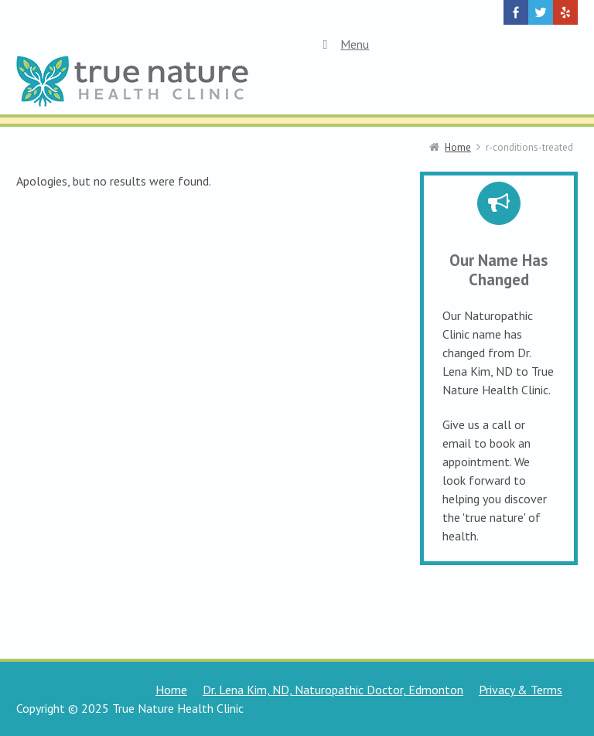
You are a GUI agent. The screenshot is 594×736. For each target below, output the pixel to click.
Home (171, 689)
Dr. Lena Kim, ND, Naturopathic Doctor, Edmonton (333, 689)
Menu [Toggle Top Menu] (343, 44)
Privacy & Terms (520, 689)
